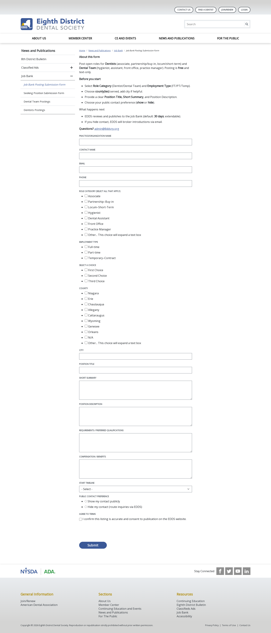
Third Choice (95, 281)
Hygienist (92, 213)
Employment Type (88, 242)
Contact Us (183, 9)
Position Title (86, 364)
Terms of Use (229, 625)
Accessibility (184, 616)
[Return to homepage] (65, 24)
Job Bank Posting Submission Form (44, 84)
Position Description (90, 404)
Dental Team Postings (37, 101)
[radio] (86, 501)
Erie (89, 299)
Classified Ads (30, 67)
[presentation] (105, 533)
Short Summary (87, 377)
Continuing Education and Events (120, 609)
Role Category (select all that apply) (99, 191)
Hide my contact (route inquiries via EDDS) (113, 507)
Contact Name (87, 149)
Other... (113, 235)
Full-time (92, 247)
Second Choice (96, 276)
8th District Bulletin (33, 59)
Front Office (94, 224)
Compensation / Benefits (92, 456)
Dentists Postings (34, 110)
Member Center (80, 38)
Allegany (92, 310)
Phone (82, 177)
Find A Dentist (205, 9)
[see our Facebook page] (220, 571)
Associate (92, 196)
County (83, 288)
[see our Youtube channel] (238, 571)
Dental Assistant (97, 218)
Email (82, 163)
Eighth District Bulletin (191, 605)
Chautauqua (94, 304)
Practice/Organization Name (95, 135)
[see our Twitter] (229, 571)
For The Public (108, 616)
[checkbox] (86, 195)
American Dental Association (39, 605)
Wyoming (92, 321)
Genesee (92, 326)
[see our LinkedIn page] (246, 571)
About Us (39, 38)
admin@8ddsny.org (106, 129)
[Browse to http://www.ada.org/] (38, 571)
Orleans (91, 332)
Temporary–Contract (100, 258)
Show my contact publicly (102, 501)
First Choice (94, 270)
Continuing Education (191, 601)
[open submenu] (71, 67)
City (81, 350)
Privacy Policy (212, 625)
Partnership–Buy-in (99, 202)
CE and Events (125, 38)
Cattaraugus (94, 315)
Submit (92, 545)
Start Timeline (86, 482)
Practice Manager (98, 229)
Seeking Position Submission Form (44, 93)
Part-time (92, 252)
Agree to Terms (87, 514)
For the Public (228, 38)
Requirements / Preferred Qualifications (101, 430)
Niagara (92, 293)
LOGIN (244, 9)
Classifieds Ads (186, 609)
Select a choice (87, 265)
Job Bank (27, 76)
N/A (89, 337)
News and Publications (176, 38)
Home (82, 50)
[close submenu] (71, 76)
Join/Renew (227, 9)
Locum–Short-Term (99, 207)
